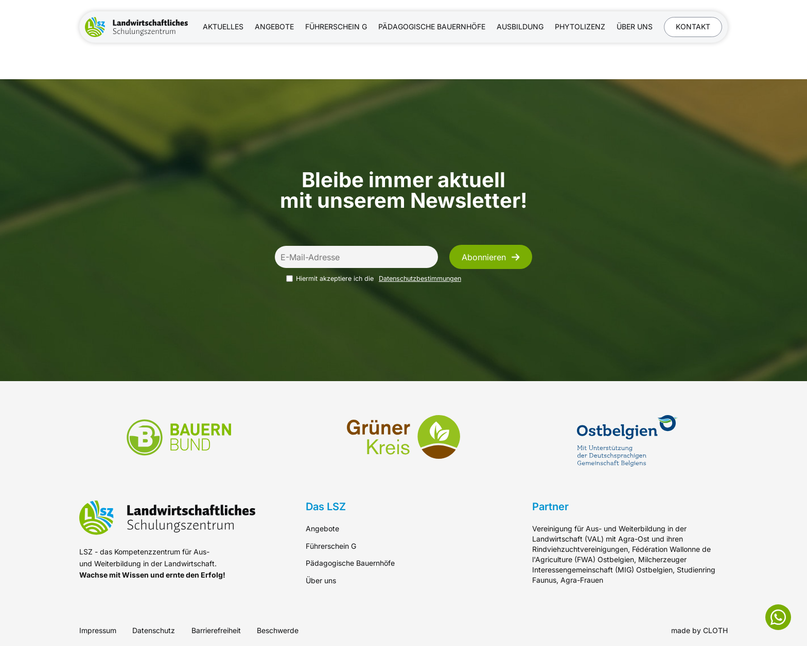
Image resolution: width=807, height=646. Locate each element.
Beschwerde (278, 630)
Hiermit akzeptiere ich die (373, 278)
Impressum (97, 630)
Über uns (635, 26)
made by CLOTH (699, 630)
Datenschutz (153, 630)
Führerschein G (336, 26)
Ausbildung (520, 26)
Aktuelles (223, 26)
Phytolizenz (580, 26)
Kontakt (693, 26)
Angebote (274, 26)
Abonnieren (491, 257)
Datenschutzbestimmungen (420, 278)
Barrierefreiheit (216, 630)
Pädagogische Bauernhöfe (431, 26)
